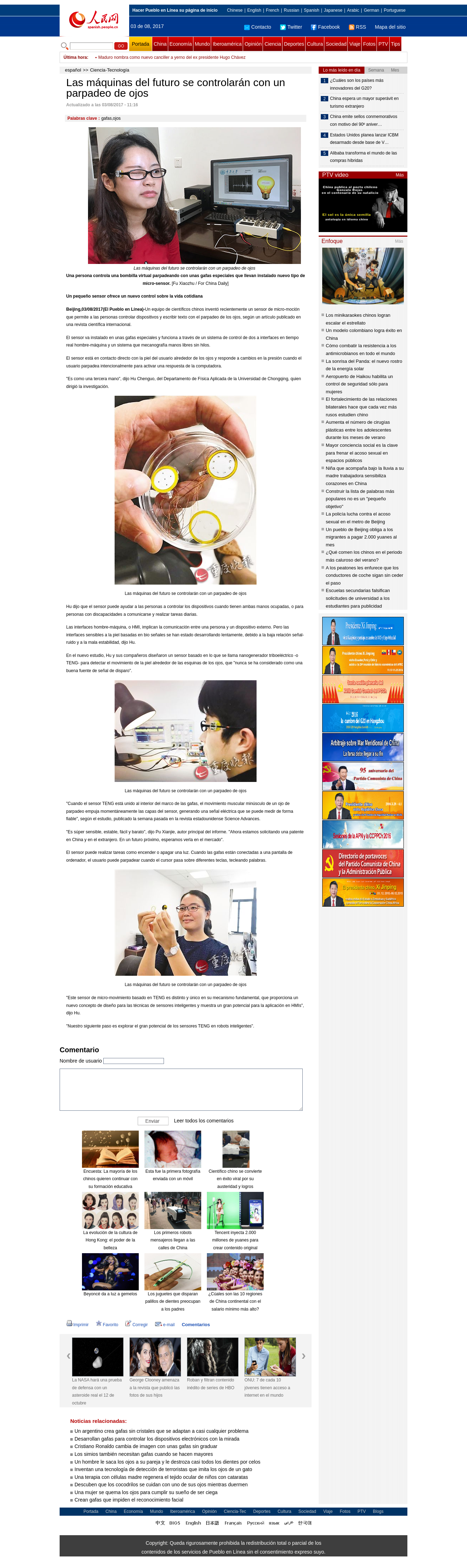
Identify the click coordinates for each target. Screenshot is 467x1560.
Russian (291, 10)
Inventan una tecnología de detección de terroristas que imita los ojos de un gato (163, 1469)
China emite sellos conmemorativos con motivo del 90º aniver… (363, 120)
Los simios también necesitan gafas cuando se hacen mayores (144, 1454)
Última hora (75, 57)
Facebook (325, 27)
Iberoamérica (227, 44)
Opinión (253, 44)
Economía (181, 44)
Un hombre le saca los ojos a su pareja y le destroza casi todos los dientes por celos (167, 1462)
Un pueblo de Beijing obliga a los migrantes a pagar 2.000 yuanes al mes (361, 537)
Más (400, 175)
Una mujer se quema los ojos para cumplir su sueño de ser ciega (146, 1492)
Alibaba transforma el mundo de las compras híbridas (363, 157)
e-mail (165, 1324)
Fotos (369, 44)
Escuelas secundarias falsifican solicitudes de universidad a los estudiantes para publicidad (358, 598)
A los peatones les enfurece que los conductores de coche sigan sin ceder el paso (364, 575)
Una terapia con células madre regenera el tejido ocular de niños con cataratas (161, 1477)
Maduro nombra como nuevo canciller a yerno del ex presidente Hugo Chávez (172, 57)
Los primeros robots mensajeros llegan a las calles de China (172, 1240)
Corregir (136, 1324)
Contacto (257, 27)
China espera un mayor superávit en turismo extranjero (364, 102)
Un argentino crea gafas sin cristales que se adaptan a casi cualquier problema (161, 1431)
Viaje (354, 44)
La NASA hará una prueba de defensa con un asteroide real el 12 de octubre (97, 1392)
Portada (140, 44)
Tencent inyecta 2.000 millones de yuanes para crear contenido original (235, 1240)
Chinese (235, 10)
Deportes (294, 44)
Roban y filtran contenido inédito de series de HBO (210, 1384)
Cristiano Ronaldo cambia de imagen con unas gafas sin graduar (146, 1446)
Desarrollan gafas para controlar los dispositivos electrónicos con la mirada (157, 1439)
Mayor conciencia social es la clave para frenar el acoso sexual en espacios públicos (362, 453)
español (73, 70)
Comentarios (196, 1324)
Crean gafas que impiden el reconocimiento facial (129, 1500)
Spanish (311, 10)
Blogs (378, 1511)
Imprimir (77, 1324)
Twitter (291, 27)
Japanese (333, 10)
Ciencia (272, 44)
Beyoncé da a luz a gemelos (110, 1293)
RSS (357, 27)
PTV (383, 44)
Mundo (202, 44)
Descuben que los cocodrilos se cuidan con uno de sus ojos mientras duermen (161, 1484)
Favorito (107, 1324)
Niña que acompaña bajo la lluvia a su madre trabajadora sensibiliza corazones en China (365, 476)
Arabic (353, 10)
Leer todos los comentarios (204, 1120)
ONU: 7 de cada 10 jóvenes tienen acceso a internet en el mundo (267, 1388)
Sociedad (336, 44)
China (160, 44)
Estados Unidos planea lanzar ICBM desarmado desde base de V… (364, 139)
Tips (395, 44)
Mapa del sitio (390, 27)
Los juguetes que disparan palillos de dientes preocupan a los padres (172, 1301)
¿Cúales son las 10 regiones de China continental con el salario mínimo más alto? (235, 1301)
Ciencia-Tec (235, 1511)
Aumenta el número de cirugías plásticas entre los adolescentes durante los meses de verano (358, 429)
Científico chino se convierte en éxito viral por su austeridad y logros (235, 1179)
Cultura (315, 44)
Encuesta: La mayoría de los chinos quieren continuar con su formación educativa (110, 1179)
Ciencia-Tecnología (110, 70)
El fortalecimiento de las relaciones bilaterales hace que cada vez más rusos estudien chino (361, 406)
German (371, 10)
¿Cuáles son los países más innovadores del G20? (357, 84)
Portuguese (395, 10)
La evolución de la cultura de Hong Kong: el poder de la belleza (110, 1240)
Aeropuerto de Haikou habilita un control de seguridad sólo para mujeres (359, 384)
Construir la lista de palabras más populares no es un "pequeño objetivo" (360, 499)
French (272, 10)
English (254, 10)
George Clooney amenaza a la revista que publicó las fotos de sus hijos (155, 1388)
